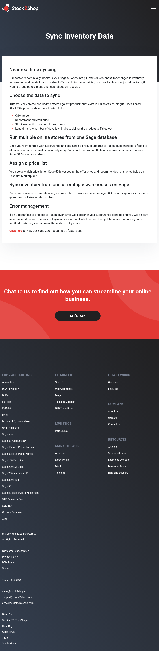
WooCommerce (64, 388)
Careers (112, 417)
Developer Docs (117, 466)
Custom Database (12, 512)
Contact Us (114, 424)
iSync (5, 414)
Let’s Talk (77, 315)
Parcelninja (61, 430)
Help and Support (118, 472)
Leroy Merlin (62, 459)
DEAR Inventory (11, 388)
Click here (15, 230)
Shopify (59, 382)
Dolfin (5, 395)
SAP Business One (12, 499)
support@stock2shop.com (17, 597)
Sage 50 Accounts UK (14, 440)
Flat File (6, 401)
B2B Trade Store (64, 408)
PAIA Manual (9, 562)
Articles (112, 446)
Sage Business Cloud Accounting (20, 492)
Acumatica (8, 382)
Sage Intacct (9, 434)
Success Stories (117, 453)
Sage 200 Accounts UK (15, 473)
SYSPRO (7, 505)
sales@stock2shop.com (15, 591)
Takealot (60, 472)
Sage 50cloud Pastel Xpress (18, 453)
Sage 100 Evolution (13, 460)
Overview (113, 382)
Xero (4, 518)
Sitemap (6, 568)
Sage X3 (6, 486)
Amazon (60, 453)
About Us (113, 411)
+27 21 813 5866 (11, 579)
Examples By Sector (119, 459)
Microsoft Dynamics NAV (16, 421)
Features (113, 388)
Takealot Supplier (64, 401)
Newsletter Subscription (15, 551)
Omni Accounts (11, 427)
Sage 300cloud (10, 479)
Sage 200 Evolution (13, 466)
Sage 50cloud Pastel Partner (18, 447)
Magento (60, 395)
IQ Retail (7, 408)
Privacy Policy (10, 556)
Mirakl (58, 466)
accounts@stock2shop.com (18, 603)
